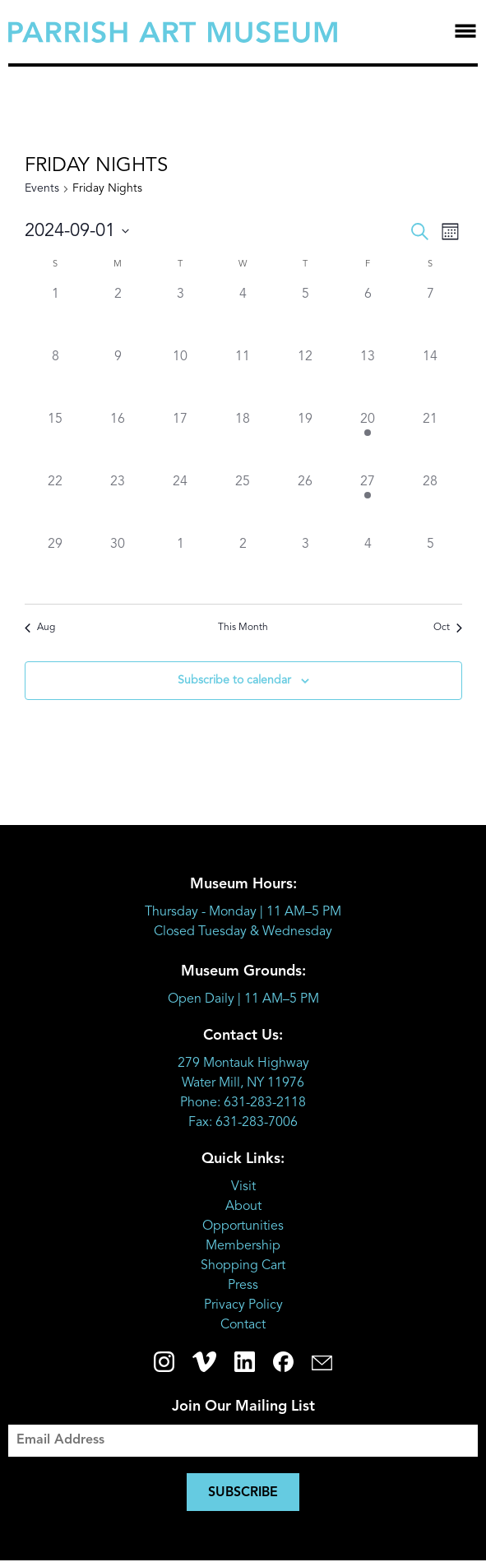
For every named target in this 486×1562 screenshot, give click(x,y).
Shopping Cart (243, 1265)
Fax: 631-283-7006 (243, 1122)
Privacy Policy (243, 1305)
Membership (243, 1246)
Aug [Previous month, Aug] (40, 628)
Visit (243, 1187)
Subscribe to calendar (234, 680)
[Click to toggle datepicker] (77, 231)
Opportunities (243, 1226)
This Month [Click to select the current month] (243, 628)
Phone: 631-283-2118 (243, 1103)
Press (243, 1285)
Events (42, 188)
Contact (243, 1325)
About (243, 1206)
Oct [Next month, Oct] (447, 628)
